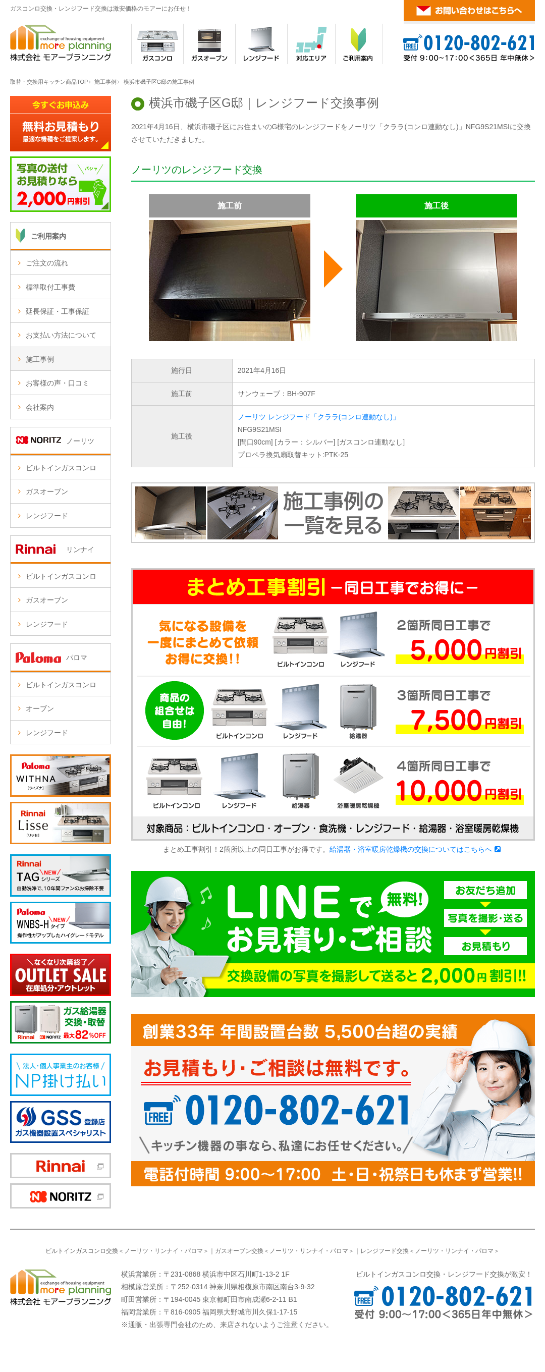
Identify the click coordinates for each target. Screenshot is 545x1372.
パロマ (194, 1250)
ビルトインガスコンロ (61, 468)
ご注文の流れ (47, 263)
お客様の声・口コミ (57, 383)
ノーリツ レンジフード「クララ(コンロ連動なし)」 (319, 417)
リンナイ (166, 1250)
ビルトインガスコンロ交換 (81, 1250)
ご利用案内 (48, 236)
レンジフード (47, 516)
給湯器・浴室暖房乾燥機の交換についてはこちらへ (411, 849)
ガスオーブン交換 (239, 1250)
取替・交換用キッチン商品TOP (49, 82)
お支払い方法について (61, 335)
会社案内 (40, 407)
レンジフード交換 (384, 1250)
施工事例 (105, 82)
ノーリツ (136, 1250)
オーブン (40, 708)
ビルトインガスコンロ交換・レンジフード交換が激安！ (444, 1274)
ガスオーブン (47, 491)
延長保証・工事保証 (57, 311)
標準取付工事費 (50, 287)
